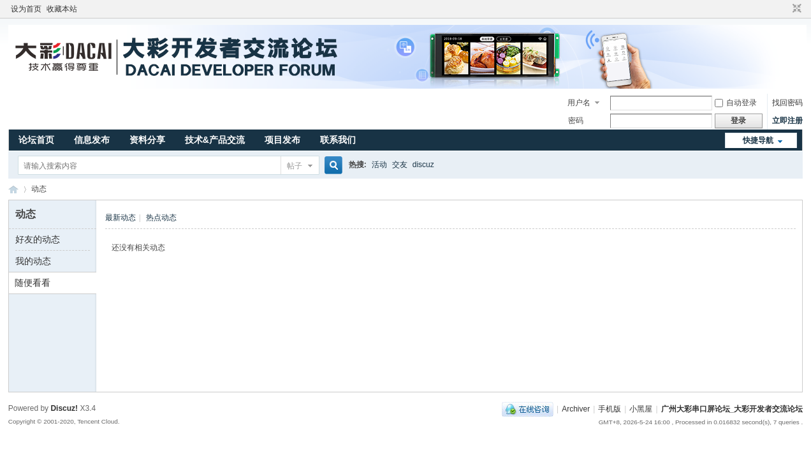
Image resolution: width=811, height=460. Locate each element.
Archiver (576, 408)
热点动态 (161, 217)
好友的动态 (37, 239)
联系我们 (338, 140)
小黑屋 (640, 408)
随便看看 (32, 283)
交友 (399, 164)
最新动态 (120, 217)
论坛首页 (36, 140)
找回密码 (787, 102)
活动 (379, 164)
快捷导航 (758, 140)
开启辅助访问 (785, 9)
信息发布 (92, 140)
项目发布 (282, 140)
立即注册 (787, 120)
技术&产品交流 (215, 140)
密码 (575, 120)
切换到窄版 (795, 9)
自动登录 (736, 102)
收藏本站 (62, 8)
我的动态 (33, 261)
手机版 (609, 408)
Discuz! (64, 408)
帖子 (294, 165)
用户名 (578, 102)
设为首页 (26, 8)
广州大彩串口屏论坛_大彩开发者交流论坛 (13, 189)
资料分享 (147, 140)
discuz (423, 164)
